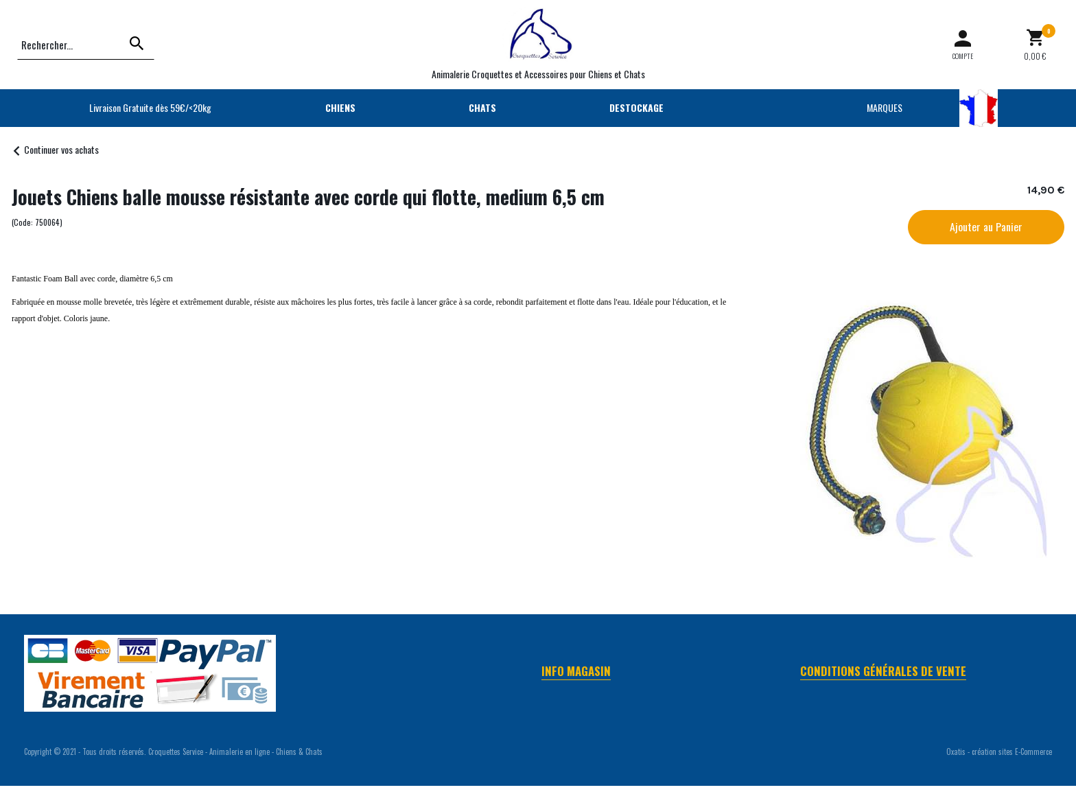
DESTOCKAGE (636, 107)
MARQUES (884, 107)
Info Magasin (576, 670)
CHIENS (340, 107)
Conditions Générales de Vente (883, 670)
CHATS (482, 107)
